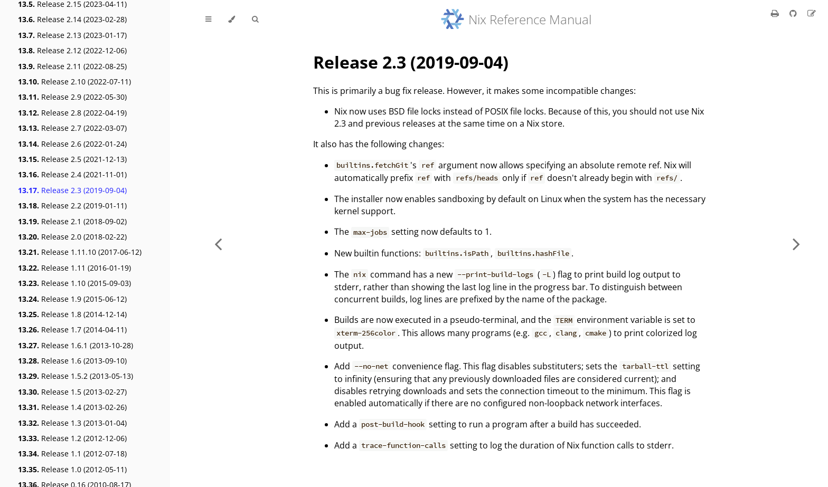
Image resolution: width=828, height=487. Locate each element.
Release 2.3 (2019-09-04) (72, 190)
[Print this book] (776, 13)
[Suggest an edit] (811, 13)
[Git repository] (794, 13)
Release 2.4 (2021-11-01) (72, 174)
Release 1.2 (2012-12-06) (72, 438)
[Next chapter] (796, 243)
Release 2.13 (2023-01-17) (72, 35)
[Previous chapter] (218, 243)
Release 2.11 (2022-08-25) (72, 66)
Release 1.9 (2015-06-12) (72, 299)
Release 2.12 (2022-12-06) (72, 50)
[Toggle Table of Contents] (208, 19)
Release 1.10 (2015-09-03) (74, 283)
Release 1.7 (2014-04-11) (72, 329)
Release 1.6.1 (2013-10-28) (75, 345)
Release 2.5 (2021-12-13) (72, 159)
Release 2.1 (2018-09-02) (72, 221)
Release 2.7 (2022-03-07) (72, 128)
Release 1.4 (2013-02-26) (72, 407)
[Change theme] (231, 19)
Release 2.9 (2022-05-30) (72, 97)
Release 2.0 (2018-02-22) (72, 237)
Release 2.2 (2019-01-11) (72, 205)
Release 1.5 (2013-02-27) (72, 392)
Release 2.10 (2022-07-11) (74, 82)
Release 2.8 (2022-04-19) (72, 113)
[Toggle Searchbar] (255, 19)
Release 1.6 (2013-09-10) (72, 361)
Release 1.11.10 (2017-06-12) (80, 252)
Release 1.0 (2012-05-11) (72, 469)
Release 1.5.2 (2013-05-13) (75, 376)
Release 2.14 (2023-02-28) (72, 19)
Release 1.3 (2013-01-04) (72, 423)
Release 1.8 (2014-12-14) (72, 314)
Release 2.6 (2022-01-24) (72, 144)
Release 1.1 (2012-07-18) (72, 453)
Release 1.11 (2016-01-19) (74, 268)
